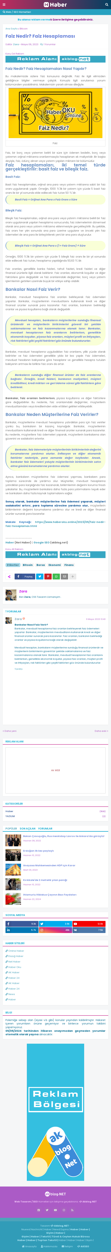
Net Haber (12, 961)
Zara (23, 591)
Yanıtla (18, 669)
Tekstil (45, 1236)
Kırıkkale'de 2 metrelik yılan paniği (45, 880)
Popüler (11, 828)
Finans (69, 565)
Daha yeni (10, 731)
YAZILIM (55, 816)
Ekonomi (55, 565)
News (10, 994)
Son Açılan (27, 828)
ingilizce (38, 1219)
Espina (65, 1229)
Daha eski (100, 731)
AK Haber (12, 972)
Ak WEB (55, 770)
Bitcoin (24, 28)
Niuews (25, 1229)
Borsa (41, 565)
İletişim (67, 1246)
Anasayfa (29, 1246)
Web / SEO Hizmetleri (17, 12)
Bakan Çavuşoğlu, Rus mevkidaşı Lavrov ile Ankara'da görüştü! (63, 836)
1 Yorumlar (50, 44)
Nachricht (37, 1229)
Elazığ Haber (14, 956)
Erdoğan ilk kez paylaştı (38, 851)
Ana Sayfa (11, 28)
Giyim (50, 1233)
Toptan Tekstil (47, 1240)
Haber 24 (12, 978)
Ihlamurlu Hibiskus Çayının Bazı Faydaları (49, 894)
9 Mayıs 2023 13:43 (96, 619)
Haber (55, 811)
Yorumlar (45, 828)
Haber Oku (13, 967)
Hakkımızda (49, 1246)
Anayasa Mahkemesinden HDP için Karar (49, 865)
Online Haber (14, 951)
